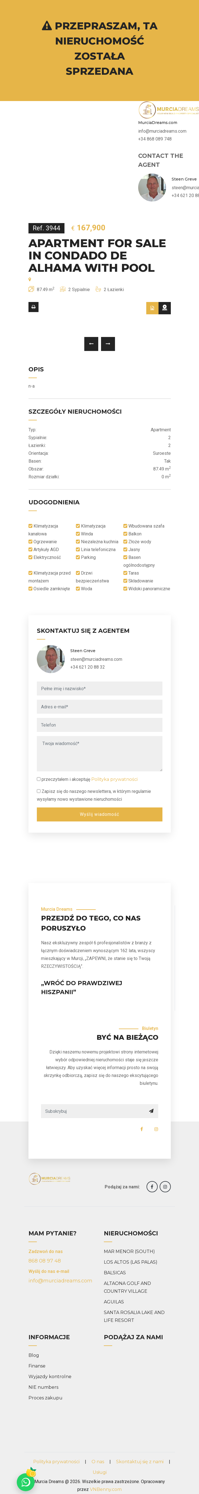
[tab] (152, 308)
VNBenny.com (106, 1489)
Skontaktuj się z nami (140, 1461)
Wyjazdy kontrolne (49, 1376)
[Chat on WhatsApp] (26, 1482)
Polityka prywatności (114, 779)
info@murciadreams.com (60, 1281)
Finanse (36, 1366)
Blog (33, 1355)
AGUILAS (114, 1302)
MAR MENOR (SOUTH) (129, 1251)
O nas (98, 1461)
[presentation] (91, 344)
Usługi (100, 1472)
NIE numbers (43, 1387)
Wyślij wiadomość (99, 814)
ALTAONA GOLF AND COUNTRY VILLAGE (127, 1287)
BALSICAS (115, 1272)
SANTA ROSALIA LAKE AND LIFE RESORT (134, 1316)
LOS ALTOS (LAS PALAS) (130, 1262)
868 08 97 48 (44, 1261)
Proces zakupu (45, 1398)
